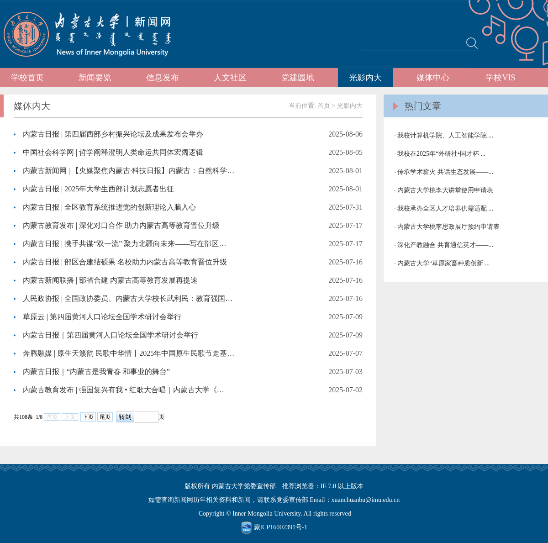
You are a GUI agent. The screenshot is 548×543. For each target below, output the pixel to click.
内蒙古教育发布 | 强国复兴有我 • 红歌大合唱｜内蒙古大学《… (123, 390)
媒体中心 (432, 77)
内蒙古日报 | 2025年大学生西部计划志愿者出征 (98, 189)
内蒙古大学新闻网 (96, 34)
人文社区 (230, 77)
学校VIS (500, 77)
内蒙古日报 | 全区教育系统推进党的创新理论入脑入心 (109, 207)
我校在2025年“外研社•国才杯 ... (441, 153)
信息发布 (162, 77)
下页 (88, 417)
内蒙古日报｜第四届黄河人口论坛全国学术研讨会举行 (110, 335)
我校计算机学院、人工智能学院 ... (445, 135)
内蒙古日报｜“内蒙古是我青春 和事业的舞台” (96, 371)
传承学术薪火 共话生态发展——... (445, 172)
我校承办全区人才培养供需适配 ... (445, 208)
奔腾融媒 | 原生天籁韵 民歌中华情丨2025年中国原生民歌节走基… (128, 353)
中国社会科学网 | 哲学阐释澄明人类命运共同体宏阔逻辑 (113, 152)
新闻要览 (95, 77)
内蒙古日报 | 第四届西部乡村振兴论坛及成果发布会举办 (113, 134)
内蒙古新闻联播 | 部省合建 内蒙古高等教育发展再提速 (110, 280)
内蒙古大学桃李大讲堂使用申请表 (445, 190)
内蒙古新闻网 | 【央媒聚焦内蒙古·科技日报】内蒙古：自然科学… (128, 170)
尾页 (105, 417)
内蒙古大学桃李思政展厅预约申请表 (448, 226)
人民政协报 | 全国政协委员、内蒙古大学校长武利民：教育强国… (127, 298)
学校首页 (27, 77)
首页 (323, 105)
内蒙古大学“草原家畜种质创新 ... (443, 263)
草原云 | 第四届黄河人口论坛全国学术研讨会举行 (102, 317)
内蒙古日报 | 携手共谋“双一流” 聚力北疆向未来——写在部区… (124, 244)
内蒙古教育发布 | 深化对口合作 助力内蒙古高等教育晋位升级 (121, 225)
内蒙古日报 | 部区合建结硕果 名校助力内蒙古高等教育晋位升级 (125, 262)
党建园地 (297, 77)
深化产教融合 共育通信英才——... (445, 245)
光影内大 (365, 77)
